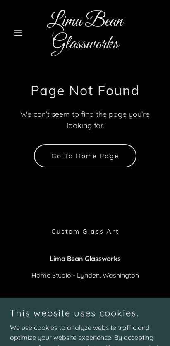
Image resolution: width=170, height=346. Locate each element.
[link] (85, 46)
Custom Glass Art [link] (85, 231)
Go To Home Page (85, 156)
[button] (21, 32)
